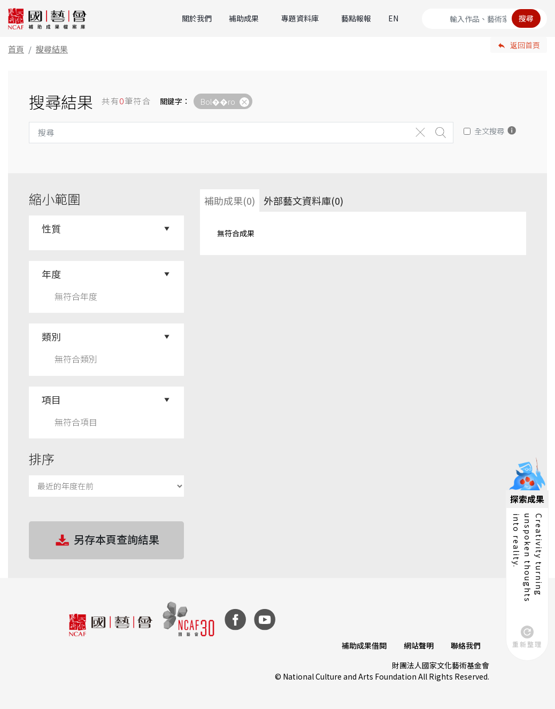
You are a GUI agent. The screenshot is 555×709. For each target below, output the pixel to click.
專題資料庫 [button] (300, 18)
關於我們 (197, 18)
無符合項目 (76, 421)
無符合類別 (76, 358)
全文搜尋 (489, 130)
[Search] (484, 19)
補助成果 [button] (244, 18)
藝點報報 (356, 18)
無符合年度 (76, 296)
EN (393, 18)
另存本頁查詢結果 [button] (106, 540)
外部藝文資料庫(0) (303, 200)
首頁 (16, 49)
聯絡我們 (466, 645)
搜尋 (526, 18)
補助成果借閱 (364, 645)
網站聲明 (419, 645)
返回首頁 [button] (525, 45)
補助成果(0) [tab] (229, 200)
